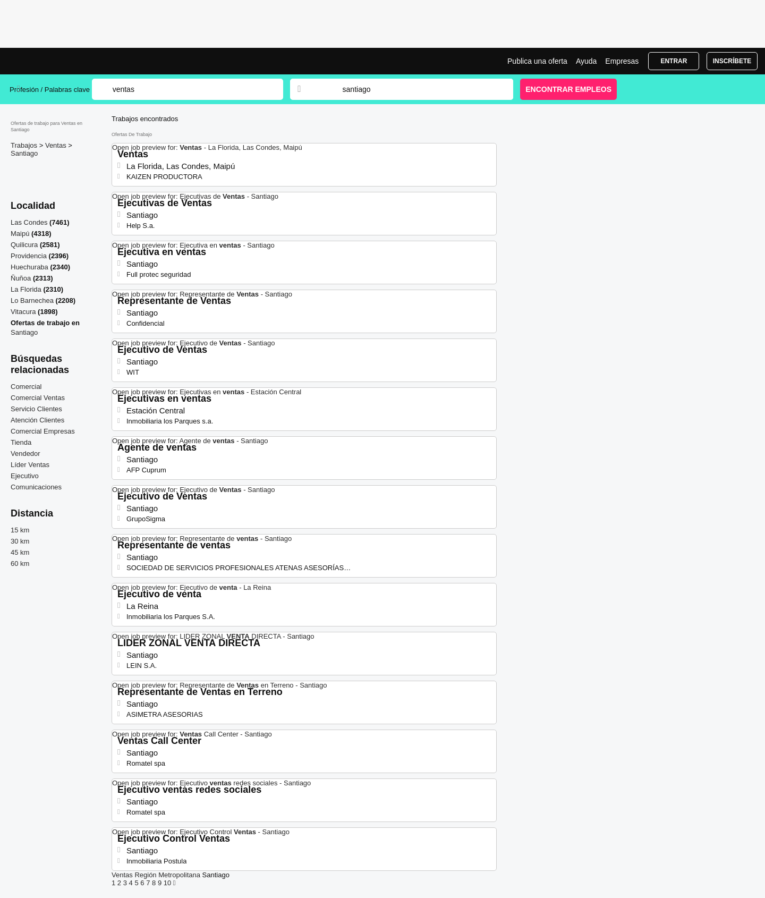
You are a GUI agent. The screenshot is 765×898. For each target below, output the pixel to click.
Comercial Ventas (38, 398)
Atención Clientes (37, 420)
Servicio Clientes (36, 409)
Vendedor (25, 454)
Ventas (56, 145)
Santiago (24, 153)
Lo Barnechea (32, 300)
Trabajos (25, 145)
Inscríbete (732, 61)
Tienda (21, 442)
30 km (20, 541)
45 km (20, 552)
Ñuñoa (21, 278)
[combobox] (417, 89)
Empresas (622, 61)
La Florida (26, 289)
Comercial (26, 387)
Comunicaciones (36, 487)
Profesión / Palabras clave (50, 90)
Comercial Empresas (43, 431)
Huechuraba (29, 267)
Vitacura (23, 312)
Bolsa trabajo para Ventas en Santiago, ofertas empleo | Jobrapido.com (49, 61)
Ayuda (586, 61)
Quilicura (24, 245)
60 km (20, 563)
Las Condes (29, 222)
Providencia (29, 256)
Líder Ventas (30, 465)
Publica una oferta (537, 61)
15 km (20, 530)
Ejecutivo (25, 476)
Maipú (20, 234)
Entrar (673, 61)
